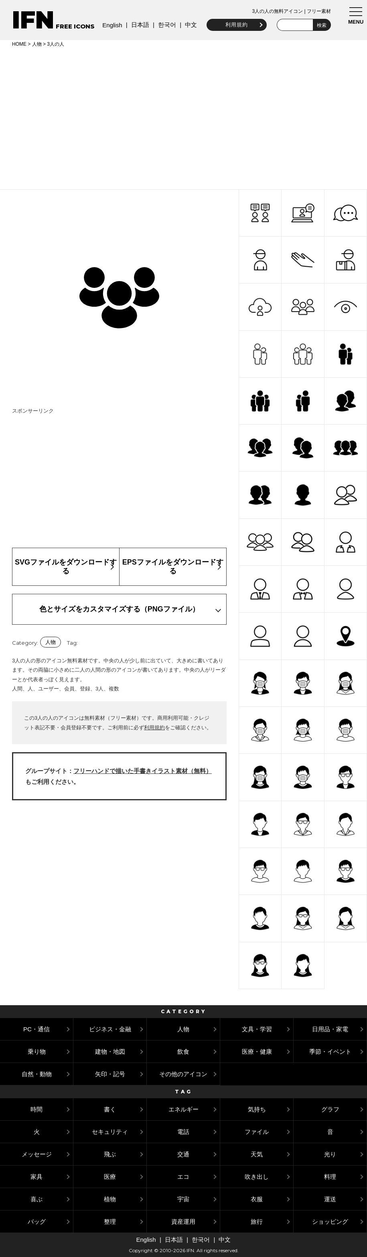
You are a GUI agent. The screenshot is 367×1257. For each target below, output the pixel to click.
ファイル (257, 1131)
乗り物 (37, 1051)
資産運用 (183, 1221)
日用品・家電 (330, 1029)
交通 (183, 1154)
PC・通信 (36, 1029)
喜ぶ (36, 1199)
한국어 (163, 24)
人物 (37, 44)
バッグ (37, 1221)
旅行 (257, 1221)
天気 (257, 1154)
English (108, 25)
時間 (36, 1109)
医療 (110, 1176)
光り (330, 1154)
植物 (110, 1199)
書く (110, 1109)
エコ (183, 1176)
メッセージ (37, 1154)
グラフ (330, 1109)
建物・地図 (110, 1051)
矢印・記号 (110, 1074)
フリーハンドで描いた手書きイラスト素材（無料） (142, 770)
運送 (330, 1199)
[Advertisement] (183, 117)
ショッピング (330, 1221)
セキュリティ (110, 1131)
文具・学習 (257, 1029)
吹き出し (257, 1176)
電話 (183, 1131)
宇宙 (183, 1199)
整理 (110, 1221)
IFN (33, 19)
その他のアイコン (183, 1074)
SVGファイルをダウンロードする (66, 566)
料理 (330, 1176)
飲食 (183, 1051)
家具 (36, 1176)
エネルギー (183, 1109)
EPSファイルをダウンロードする (172, 566)
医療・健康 (257, 1051)
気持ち (257, 1109)
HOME (19, 44)
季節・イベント (330, 1051)
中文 (187, 24)
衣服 (257, 1199)
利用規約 (233, 25)
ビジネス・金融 (110, 1029)
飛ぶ (110, 1154)
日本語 (136, 24)
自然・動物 (37, 1074)
